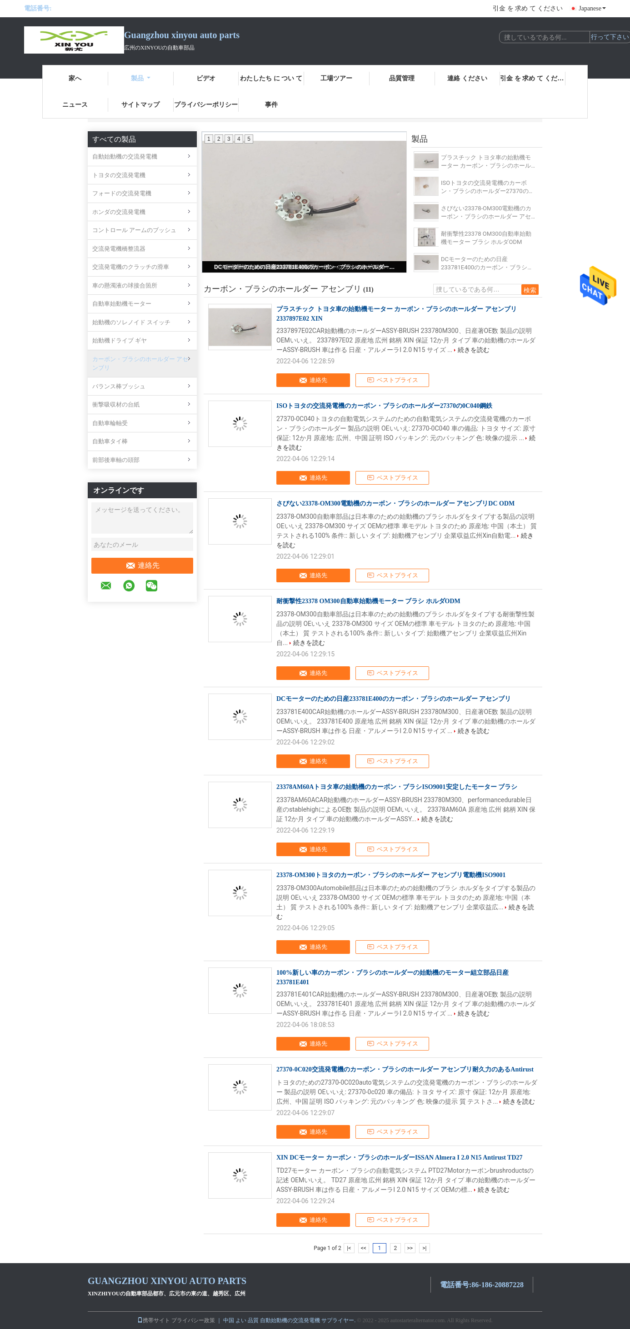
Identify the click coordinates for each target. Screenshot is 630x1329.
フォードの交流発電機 (121, 193)
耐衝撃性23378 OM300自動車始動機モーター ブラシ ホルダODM (486, 237)
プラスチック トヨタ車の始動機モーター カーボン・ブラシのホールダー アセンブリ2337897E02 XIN (486, 162)
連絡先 (142, 565)
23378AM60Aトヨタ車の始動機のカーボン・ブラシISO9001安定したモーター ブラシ (396, 787)
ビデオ (205, 78)
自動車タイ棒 (110, 441)
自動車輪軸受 (110, 423)
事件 (271, 104)
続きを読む (474, 349)
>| (424, 1248)
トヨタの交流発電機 (118, 175)
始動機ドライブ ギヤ (119, 340)
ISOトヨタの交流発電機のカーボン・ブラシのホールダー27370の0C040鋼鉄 (485, 187)
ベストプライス (392, 380)
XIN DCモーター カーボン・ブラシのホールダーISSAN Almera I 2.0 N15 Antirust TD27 (399, 1157)
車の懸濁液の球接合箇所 (124, 285)
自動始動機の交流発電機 (124, 156)
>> (410, 1248)
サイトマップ (140, 104)
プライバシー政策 (193, 1320)
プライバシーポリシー (206, 104)
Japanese (592, 8)
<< (363, 1248)
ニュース (75, 104)
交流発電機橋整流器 (118, 248)
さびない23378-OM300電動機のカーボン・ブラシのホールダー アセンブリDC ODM (486, 213)
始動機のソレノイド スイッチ (131, 322)
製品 (140, 78)
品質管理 (402, 78)
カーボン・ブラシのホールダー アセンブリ (140, 364)
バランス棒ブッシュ (118, 386)
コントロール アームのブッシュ (134, 230)
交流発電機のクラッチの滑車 (130, 266)
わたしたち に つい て (271, 78)
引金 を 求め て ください (528, 8)
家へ (75, 78)
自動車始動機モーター (121, 303)
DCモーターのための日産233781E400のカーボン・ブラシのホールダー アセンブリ (305, 267)
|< (349, 1248)
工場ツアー (336, 78)
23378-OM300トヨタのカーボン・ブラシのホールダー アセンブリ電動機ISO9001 (390, 875)
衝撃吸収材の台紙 (116, 404)
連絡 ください (467, 78)
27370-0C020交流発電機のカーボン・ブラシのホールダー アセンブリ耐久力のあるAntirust (405, 1069)
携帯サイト (153, 1320)
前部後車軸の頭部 (116, 459)
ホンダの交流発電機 (118, 211)
